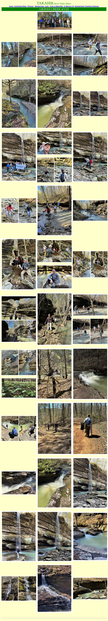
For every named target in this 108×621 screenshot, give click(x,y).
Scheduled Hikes (20, 6)
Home (11, 6)
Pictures (30, 6)
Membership (39, 6)
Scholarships (79, 6)
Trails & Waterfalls (56, 6)
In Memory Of (69, 6)
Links (47, 6)
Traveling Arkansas (92, 6)
